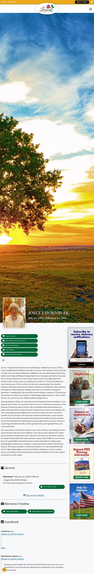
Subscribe (81, 364)
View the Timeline (10, 512)
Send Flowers (9, 350)
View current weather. (35, 496)
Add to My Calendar (49, 487)
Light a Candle (9, 336)
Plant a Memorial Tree (12, 354)
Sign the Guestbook (11, 345)
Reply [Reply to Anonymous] (3, 548)
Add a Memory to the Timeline (14, 341)
